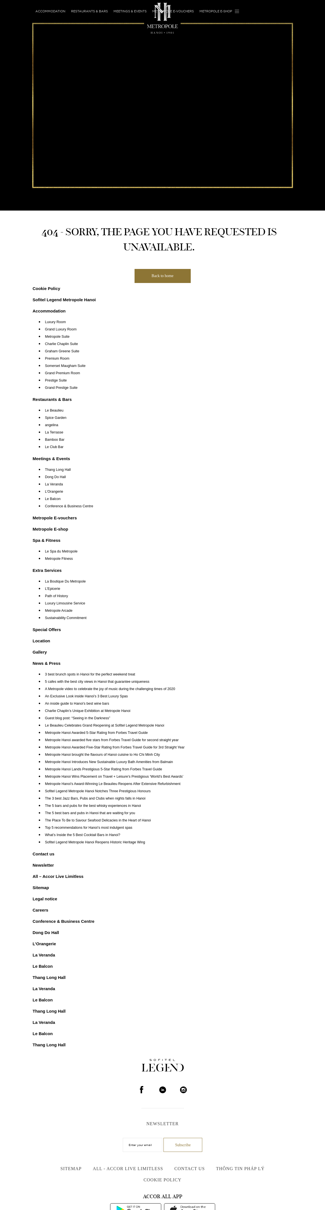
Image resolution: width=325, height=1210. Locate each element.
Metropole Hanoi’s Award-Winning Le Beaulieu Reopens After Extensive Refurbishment (112, 784)
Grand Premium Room (62, 373)
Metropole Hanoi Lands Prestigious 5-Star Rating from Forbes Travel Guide (103, 769)
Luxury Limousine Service (65, 603)
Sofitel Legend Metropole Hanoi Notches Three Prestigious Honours (98, 791)
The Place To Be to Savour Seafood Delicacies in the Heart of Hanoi (98, 820)
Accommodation (50, 11)
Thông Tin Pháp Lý (240, 1168)
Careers (40, 910)
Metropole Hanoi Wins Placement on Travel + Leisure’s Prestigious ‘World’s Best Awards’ (114, 776)
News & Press (46, 663)
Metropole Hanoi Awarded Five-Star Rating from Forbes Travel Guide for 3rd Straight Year (115, 747)
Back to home (163, 276)
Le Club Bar (54, 447)
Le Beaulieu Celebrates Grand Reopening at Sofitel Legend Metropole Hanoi (104, 725)
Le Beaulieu (54, 410)
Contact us (43, 853)
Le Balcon (53, 499)
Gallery (40, 652)
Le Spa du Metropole (61, 551)
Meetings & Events (130, 11)
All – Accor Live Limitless (58, 876)
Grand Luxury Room (61, 329)
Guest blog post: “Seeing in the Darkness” (77, 718)
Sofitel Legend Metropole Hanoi (64, 299)
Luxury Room (55, 322)
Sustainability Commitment (66, 618)
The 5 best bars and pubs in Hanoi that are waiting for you (90, 813)
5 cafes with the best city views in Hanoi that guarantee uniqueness (97, 682)
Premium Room (57, 358)
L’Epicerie (52, 589)
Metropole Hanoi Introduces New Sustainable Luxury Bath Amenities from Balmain (109, 762)
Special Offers (47, 629)
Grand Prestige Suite (61, 388)
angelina (51, 425)
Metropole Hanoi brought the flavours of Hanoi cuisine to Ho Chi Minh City (102, 755)
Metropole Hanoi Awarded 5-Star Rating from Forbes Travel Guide (96, 733)
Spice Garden (55, 418)
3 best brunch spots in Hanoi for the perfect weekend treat (90, 674)
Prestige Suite (56, 380)
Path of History (56, 596)
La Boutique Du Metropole (65, 581)
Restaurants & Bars (89, 11)
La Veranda (54, 484)
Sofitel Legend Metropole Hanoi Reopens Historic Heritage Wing (95, 842)
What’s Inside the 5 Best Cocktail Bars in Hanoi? (82, 835)
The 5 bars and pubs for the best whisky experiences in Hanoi (93, 806)
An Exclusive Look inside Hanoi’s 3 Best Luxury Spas (86, 696)
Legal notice (45, 898)
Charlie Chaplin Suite (61, 344)
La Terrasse (54, 432)
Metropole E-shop (215, 11)
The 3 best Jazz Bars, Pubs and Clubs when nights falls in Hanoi (95, 798)
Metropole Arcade (58, 611)
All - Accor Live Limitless (128, 1168)
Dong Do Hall (55, 477)
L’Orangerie (54, 492)
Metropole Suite (57, 337)
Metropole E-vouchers (173, 11)
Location (41, 640)
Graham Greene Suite (62, 351)
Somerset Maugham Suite (65, 366)
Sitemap (41, 887)
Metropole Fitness (59, 559)
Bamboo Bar (54, 440)
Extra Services (47, 570)
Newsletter (43, 865)
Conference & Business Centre (69, 506)
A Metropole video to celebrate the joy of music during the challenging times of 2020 (110, 689)
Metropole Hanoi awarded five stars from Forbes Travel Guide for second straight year (112, 740)
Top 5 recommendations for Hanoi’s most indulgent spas (88, 828)
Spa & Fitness (46, 540)
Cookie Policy (46, 288)
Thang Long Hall (58, 470)
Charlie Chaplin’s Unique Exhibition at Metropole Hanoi (87, 711)
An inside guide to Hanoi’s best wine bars (77, 704)
